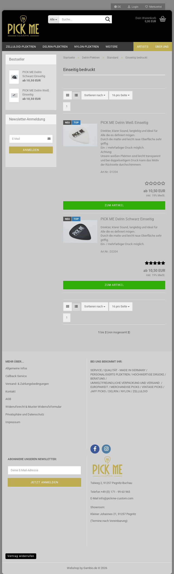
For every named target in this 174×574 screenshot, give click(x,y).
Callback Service (16, 376)
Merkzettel (153, 6)
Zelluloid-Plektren (21, 46)
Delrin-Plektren (55, 46)
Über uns (162, 46)
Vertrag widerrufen (20, 556)
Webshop (73, 568)
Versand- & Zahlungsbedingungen (27, 383)
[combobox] (94, 95)
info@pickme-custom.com (116, 498)
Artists (142, 46)
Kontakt (10, 391)
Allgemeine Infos (16, 368)
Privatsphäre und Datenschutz (24, 414)
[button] (117, 6)
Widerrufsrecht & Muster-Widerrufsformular (33, 406)
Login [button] (133, 6)
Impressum (12, 422)
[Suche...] (53, 19)
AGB (8, 399)
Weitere (112, 46)
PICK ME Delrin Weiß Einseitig (124, 122)
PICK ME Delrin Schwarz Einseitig (127, 219)
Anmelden (31, 150)
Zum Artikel (114, 205)
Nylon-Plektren (86, 46)
